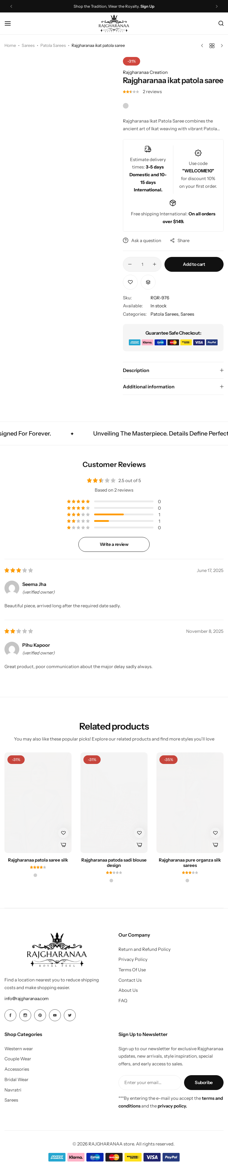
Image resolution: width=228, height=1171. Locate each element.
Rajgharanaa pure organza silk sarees (190, 862)
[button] (148, 282)
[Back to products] (212, 45)
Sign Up (147, 6)
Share (179, 240)
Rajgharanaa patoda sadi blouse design (114, 862)
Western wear (18, 1048)
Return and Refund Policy (144, 949)
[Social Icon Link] (10, 1015)
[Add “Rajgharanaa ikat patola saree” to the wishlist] (130, 282)
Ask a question (142, 240)
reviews (152, 91)
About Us (128, 990)
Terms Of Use (132, 970)
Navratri (12, 1090)
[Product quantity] (142, 264)
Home (10, 45)
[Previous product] (203, 45)
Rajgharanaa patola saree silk (38, 860)
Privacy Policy (133, 959)
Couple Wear (17, 1059)
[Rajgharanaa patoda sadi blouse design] (114, 802)
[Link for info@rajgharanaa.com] (26, 998)
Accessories (16, 1069)
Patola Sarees (53, 45)
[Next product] (220, 45)
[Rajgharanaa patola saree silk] (38, 802)
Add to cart (194, 264)
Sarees (28, 45)
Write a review (114, 544)
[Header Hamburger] (10, 23)
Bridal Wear (16, 1079)
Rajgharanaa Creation (145, 72)
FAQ (122, 1000)
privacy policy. (172, 1106)
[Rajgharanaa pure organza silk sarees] (190, 802)
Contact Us (130, 980)
